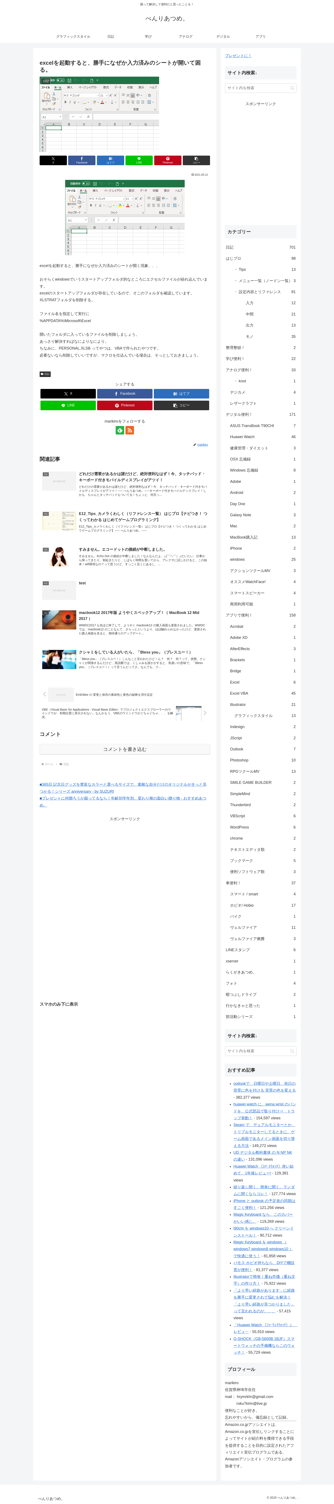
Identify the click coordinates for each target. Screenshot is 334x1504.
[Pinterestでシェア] (167, 160)
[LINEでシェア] (139, 160)
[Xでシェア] (53, 160)
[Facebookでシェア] (81, 160)
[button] (196, 160)
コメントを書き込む (125, 749)
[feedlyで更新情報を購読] (120, 430)
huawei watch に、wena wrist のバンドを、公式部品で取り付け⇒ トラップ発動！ (264, 1111)
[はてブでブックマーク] (110, 160)
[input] (261, 88)
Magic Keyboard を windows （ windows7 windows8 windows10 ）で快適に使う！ (263, 1249)
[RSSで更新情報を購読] (129, 430)
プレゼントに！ (238, 56)
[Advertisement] (88, 852)
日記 (45, 374)
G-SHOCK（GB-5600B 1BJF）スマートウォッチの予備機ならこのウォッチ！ (264, 1346)
